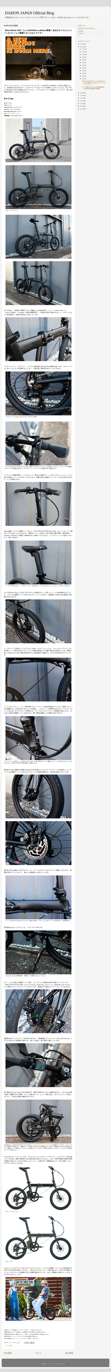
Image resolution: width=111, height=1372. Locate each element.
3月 (83, 73)
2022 (81, 95)
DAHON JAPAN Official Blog (29, 13)
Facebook (80, 33)
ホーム (38, 1353)
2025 (81, 44)
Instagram (81, 31)
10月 (83, 54)
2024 (81, 47)
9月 (83, 57)
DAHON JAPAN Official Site (86, 28)
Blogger (68, 1364)
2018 (81, 106)
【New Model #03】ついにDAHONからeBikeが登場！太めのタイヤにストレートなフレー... (93, 82)
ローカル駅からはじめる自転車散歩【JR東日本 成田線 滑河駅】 (92, 87)
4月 (83, 70)
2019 (81, 103)
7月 (83, 62)
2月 (83, 76)
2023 (81, 93)
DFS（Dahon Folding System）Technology (41, 1145)
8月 (83, 60)
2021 (81, 98)
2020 (81, 101)
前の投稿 (69, 1353)
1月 (83, 78)
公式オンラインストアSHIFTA (19, 1338)
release (11, 1345)
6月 (83, 65)
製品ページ (28, 1330)
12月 (83, 49)
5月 (83, 68)
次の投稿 (8, 1353)
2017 (81, 109)
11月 (83, 52)
